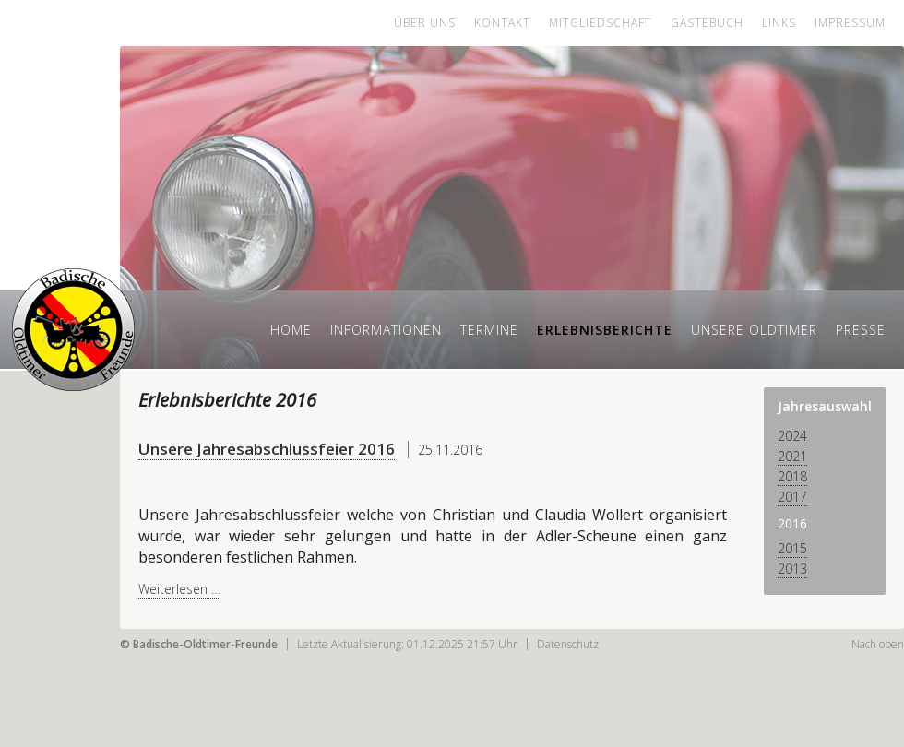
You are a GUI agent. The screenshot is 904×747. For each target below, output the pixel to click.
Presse (861, 329)
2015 (792, 548)
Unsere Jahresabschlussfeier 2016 (266, 448)
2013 (792, 568)
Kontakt (502, 22)
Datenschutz (568, 644)
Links (779, 22)
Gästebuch (707, 22)
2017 (792, 496)
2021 (792, 456)
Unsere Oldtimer (754, 329)
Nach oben (877, 644)
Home (291, 329)
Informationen (386, 329)
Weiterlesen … (179, 589)
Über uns (425, 22)
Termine (489, 329)
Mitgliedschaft (600, 22)
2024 (792, 436)
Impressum (850, 22)
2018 (792, 476)
